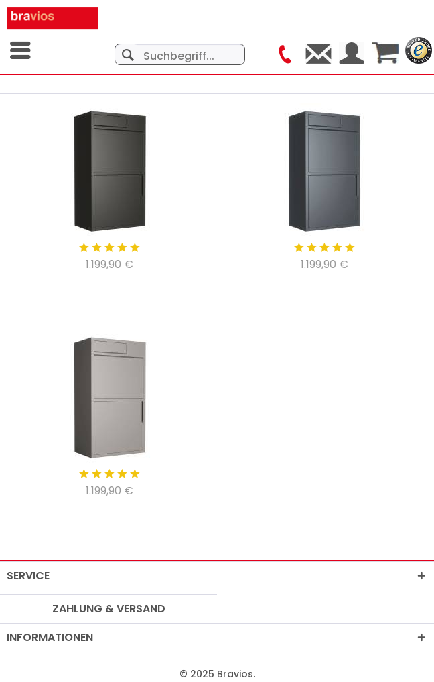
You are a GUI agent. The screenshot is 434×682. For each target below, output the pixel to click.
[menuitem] (21, 50)
